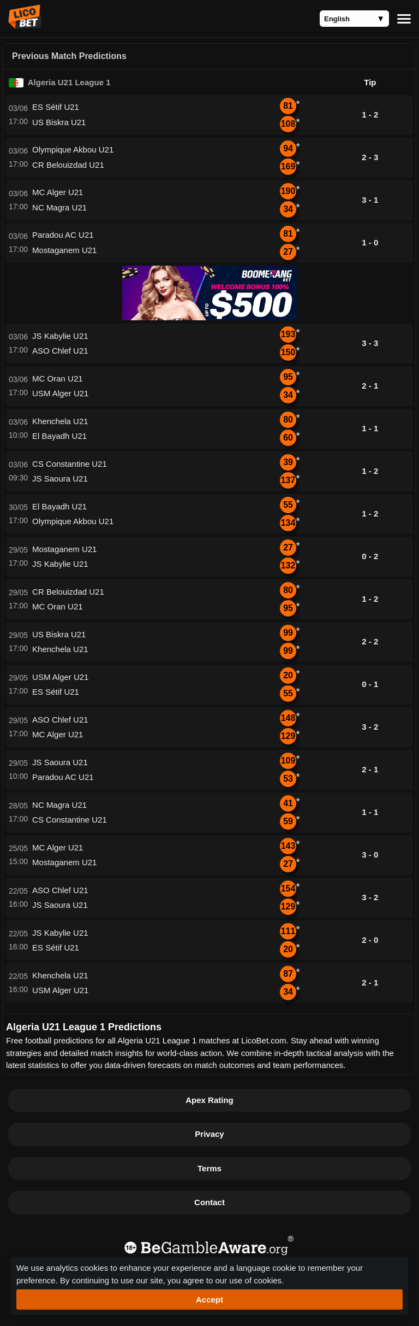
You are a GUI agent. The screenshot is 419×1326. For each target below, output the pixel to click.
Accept (209, 1299)
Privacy (209, 1134)
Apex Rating (209, 1100)
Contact (209, 1202)
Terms (209, 1168)
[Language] (354, 18)
